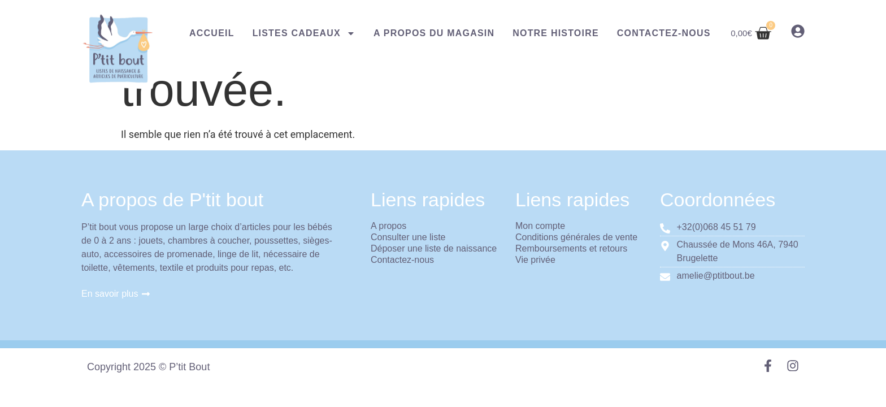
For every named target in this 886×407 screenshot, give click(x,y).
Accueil (211, 33)
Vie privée (535, 260)
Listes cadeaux (304, 33)
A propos (388, 226)
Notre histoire (556, 33)
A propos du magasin (433, 33)
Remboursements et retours (571, 248)
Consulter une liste (408, 237)
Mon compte (540, 226)
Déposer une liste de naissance (434, 248)
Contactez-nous (664, 33)
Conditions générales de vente (576, 237)
